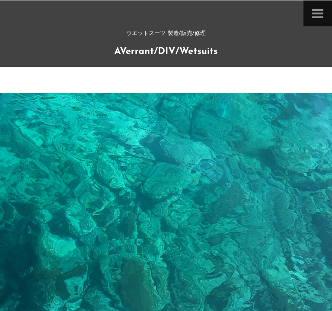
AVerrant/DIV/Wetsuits (165, 52)
